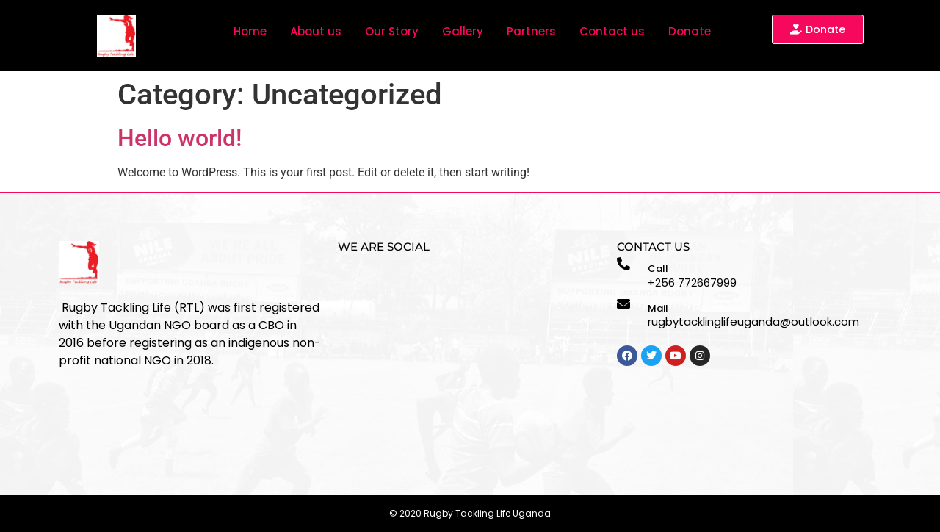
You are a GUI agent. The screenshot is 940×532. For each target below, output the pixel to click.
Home (250, 31)
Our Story (392, 31)
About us (315, 31)
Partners (531, 31)
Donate (689, 31)
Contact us (612, 31)
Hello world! (180, 138)
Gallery (462, 31)
